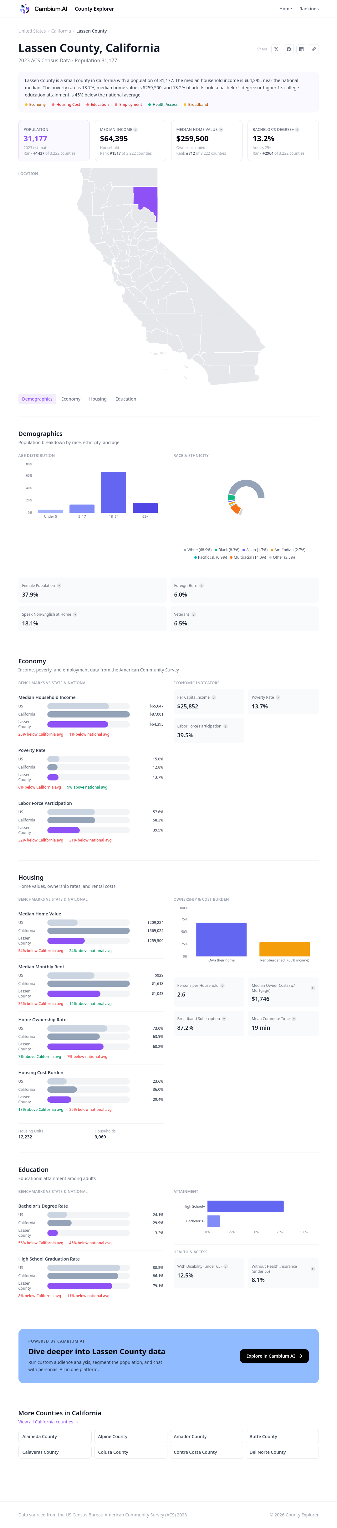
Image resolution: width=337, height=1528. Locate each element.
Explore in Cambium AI (274, 1356)
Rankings (309, 9)
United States (32, 31)
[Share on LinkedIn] (301, 49)
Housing (98, 399)
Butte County (263, 1436)
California (61, 31)
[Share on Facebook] (289, 49)
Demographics (37, 399)
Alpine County (113, 1436)
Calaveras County (41, 1452)
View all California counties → (48, 1422)
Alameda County (40, 1436)
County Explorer (94, 8)
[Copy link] (314, 49)
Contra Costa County (195, 1452)
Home (285, 9)
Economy (70, 399)
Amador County (190, 1436)
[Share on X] (276, 49)
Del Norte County (268, 1452)
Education (125, 399)
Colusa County (113, 1452)
